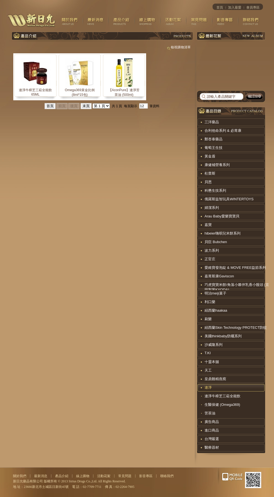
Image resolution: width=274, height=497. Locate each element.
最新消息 (40, 476)
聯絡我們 (167, 476)
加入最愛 (234, 7)
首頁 (219, 7)
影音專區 (145, 476)
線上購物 (82, 476)
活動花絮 (103, 476)
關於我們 (19, 476)
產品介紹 (61, 476)
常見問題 (124, 476)
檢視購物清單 (179, 47)
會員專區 (253, 7)
